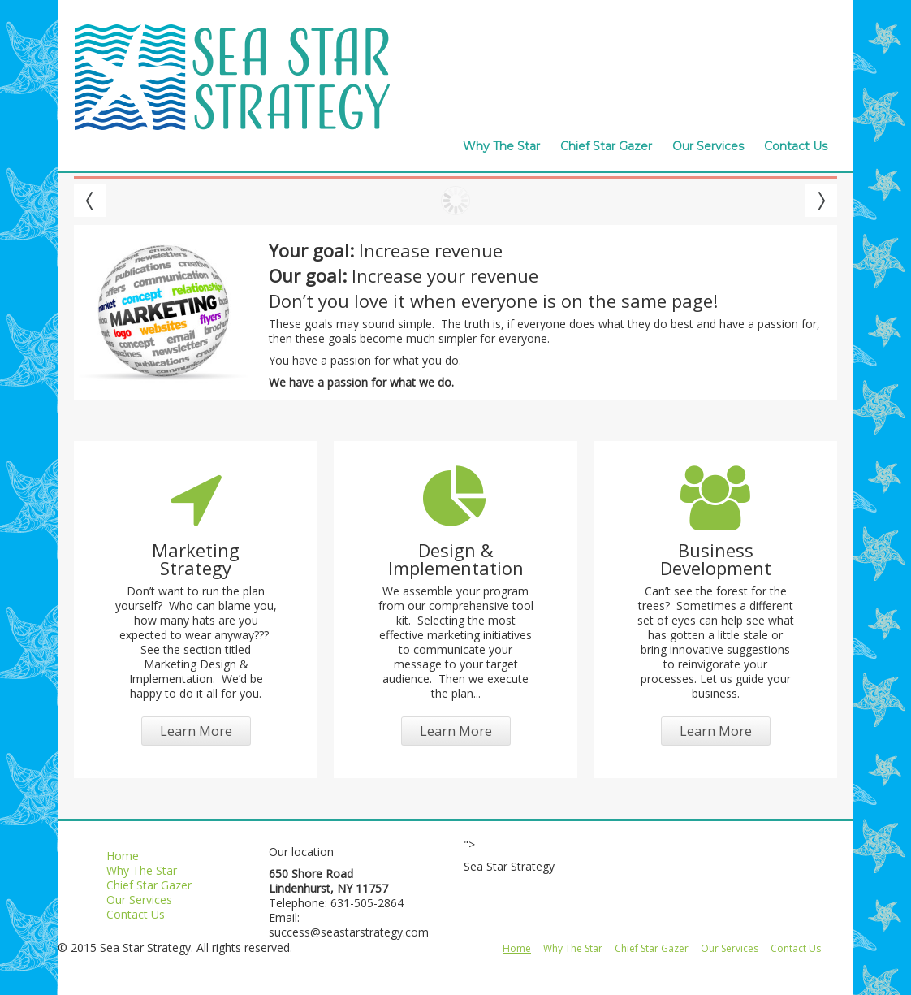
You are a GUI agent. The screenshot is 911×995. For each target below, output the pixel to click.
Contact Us (795, 146)
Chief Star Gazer (606, 146)
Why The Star (501, 146)
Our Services (708, 146)
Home (122, 855)
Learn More (196, 731)
